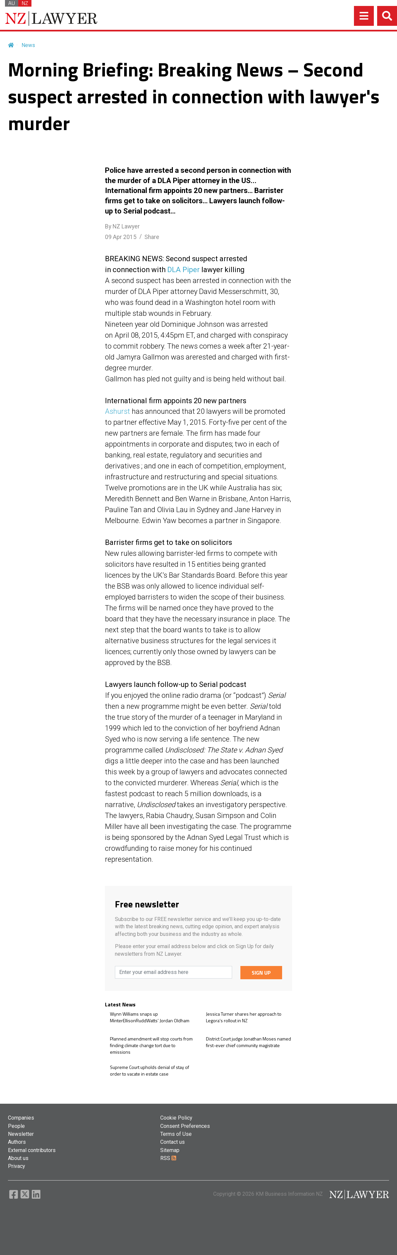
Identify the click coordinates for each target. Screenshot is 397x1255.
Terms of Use (176, 1134)
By (122, 226)
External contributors (32, 1150)
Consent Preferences (185, 1126)
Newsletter (21, 1134)
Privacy (16, 1166)
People (16, 1126)
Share (151, 237)
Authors (17, 1142)
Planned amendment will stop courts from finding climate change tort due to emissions (151, 1045)
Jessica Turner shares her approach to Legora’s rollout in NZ (243, 1017)
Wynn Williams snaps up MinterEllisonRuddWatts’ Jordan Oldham (149, 1017)
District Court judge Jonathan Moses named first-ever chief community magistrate (248, 1042)
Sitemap (169, 1150)
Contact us (172, 1142)
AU (11, 3)
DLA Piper (183, 269)
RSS (168, 1158)
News (28, 45)
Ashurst (117, 411)
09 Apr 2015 (120, 237)
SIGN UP (261, 973)
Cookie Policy (176, 1118)
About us (18, 1158)
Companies (21, 1118)
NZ (25, 3)
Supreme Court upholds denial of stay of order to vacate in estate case (149, 1070)
